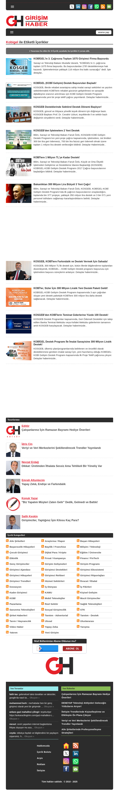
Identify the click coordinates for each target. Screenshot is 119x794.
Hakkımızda (43, 746)
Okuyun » (35, 697)
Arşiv (40, 758)
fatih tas (13, 694)
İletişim (41, 770)
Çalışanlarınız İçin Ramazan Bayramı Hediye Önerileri (56, 429)
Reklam (41, 764)
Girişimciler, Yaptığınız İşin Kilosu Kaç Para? (50, 520)
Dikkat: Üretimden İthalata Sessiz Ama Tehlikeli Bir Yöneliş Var (62, 466)
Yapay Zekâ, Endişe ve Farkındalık (44, 484)
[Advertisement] (59, 233)
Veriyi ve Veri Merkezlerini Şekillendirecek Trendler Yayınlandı (61, 447)
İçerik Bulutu (44, 752)
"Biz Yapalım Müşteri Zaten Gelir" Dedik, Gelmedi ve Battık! (60, 502)
